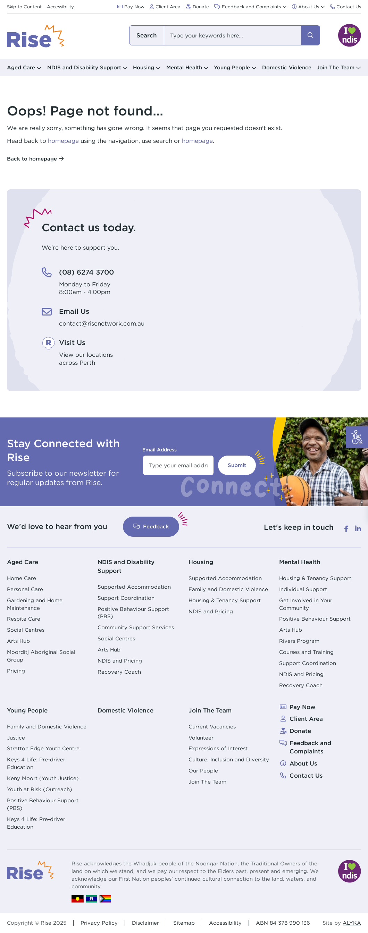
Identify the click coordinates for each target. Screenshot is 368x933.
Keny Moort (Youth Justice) (43, 778)
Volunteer (201, 737)
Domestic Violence (286, 67)
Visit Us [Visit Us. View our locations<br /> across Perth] (73, 342)
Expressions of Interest (218, 748)
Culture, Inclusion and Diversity (229, 759)
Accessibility (225, 922)
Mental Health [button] (184, 67)
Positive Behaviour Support (315, 618)
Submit (237, 465)
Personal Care (25, 589)
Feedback (151, 526)
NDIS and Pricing (120, 660)
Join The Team (210, 710)
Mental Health (299, 561)
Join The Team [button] (335, 67)
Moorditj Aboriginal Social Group (41, 656)
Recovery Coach (119, 671)
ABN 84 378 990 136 (283, 922)
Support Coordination (126, 597)
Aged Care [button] (21, 67)
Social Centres (25, 630)
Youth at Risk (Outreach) (39, 789)
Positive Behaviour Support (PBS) (133, 612)
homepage (63, 141)
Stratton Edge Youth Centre (43, 748)
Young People (27, 710)
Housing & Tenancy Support (225, 600)
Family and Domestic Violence (228, 589)
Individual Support (303, 589)
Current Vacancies (212, 726)
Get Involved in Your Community (305, 604)
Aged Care (22, 561)
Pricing (16, 670)
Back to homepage (32, 158)
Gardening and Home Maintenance (34, 604)
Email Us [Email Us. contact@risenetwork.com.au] (75, 311)
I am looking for (146, 35)
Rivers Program (299, 641)
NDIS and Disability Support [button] (84, 67)
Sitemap (184, 922)
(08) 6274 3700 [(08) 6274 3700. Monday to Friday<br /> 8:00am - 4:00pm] (88, 272)
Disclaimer (145, 922)
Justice (16, 737)
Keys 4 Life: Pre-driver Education (36, 763)
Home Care (21, 578)
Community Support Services (136, 627)
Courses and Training (306, 652)
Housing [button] (143, 67)
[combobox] (224, 35)
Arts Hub (18, 641)
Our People (203, 770)
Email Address (159, 450)
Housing (201, 561)
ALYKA (352, 922)
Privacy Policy (99, 922)
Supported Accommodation (134, 586)
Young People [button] (232, 67)
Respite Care (23, 618)
